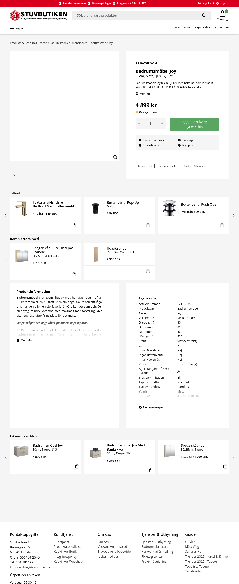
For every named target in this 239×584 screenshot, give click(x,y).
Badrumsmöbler (60, 43)
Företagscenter (151, 556)
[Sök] (204, 15)
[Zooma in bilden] (114, 156)
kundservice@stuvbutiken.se (30, 567)
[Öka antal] (162, 123)
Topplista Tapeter (197, 566)
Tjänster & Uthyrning (156, 542)
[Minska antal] (139, 123)
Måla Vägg (192, 546)
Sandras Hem (194, 551)
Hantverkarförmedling (157, 551)
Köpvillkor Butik (65, 551)
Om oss (103, 542)
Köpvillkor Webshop (68, 561)
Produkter (16, 43)
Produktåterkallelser (68, 546)
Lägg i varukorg (194, 124)
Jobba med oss (108, 556)
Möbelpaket (79, 43)
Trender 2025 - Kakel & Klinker (207, 556)
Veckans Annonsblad (112, 546)
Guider (190, 542)
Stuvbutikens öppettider (115, 551)
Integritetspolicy (65, 556)
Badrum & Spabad (36, 43)
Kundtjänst (61, 542)
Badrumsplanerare (154, 546)
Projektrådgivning (154, 561)
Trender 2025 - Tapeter (201, 561)
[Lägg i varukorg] (74, 225)
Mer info (145, 94)
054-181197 (139, 3)
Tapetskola (193, 571)
